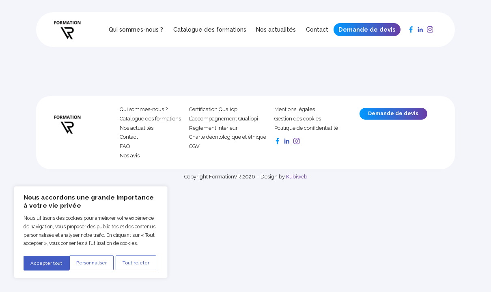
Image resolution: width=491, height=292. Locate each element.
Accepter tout (136, 263)
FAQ (125, 146)
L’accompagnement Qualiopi (223, 119)
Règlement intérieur (213, 128)
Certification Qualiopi (214, 109)
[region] (90, 233)
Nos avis (130, 156)
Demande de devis (367, 29)
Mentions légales (294, 109)
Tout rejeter (90, 263)
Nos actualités (276, 29)
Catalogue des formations (209, 29)
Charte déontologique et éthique (227, 137)
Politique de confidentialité (306, 128)
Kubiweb (296, 177)
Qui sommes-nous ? (136, 29)
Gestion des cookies (297, 119)
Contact (317, 29)
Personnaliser (45, 263)
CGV (194, 146)
